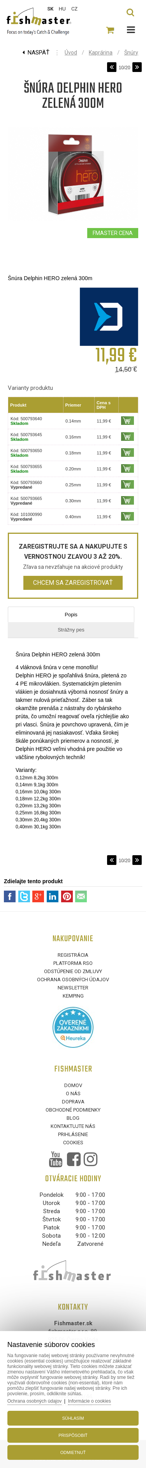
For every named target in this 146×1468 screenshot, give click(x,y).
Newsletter (73, 988)
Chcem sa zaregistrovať (73, 582)
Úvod (71, 52)
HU (62, 9)
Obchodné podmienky (73, 1110)
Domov (73, 1085)
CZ (74, 9)
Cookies (73, 1142)
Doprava (73, 1102)
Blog (73, 1118)
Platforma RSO (73, 963)
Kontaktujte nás (73, 1126)
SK (50, 9)
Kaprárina (101, 52)
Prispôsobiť (73, 1435)
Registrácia (73, 955)
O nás (73, 1093)
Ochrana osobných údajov (73, 979)
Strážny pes (71, 630)
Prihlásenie (73, 1134)
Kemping (73, 996)
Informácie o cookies (89, 1401)
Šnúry (131, 52)
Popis (71, 614)
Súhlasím (73, 1418)
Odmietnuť (73, 1452)
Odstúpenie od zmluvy (73, 971)
